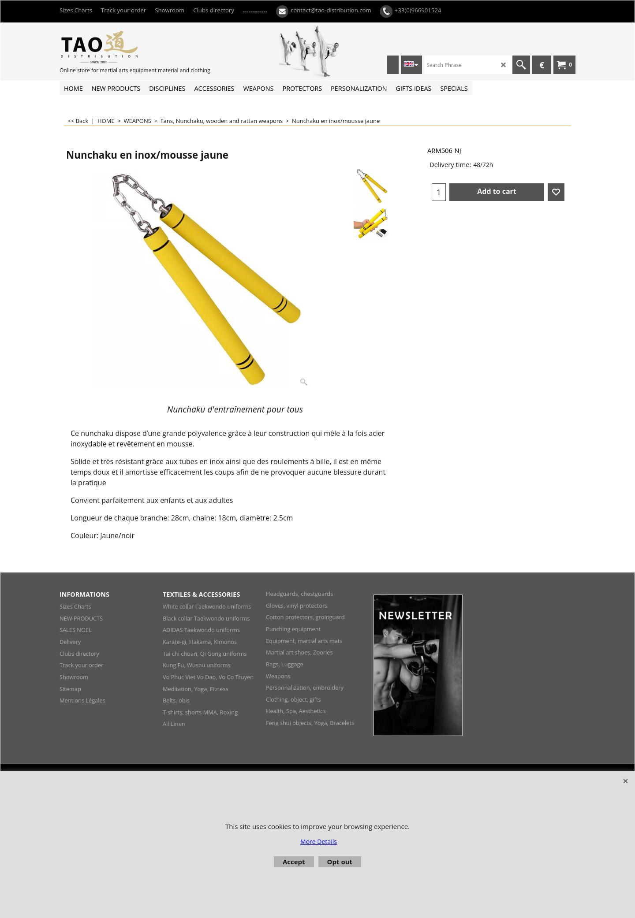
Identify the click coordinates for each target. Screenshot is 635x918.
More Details (318, 841)
